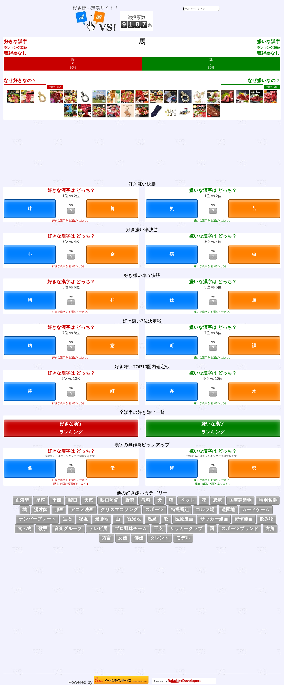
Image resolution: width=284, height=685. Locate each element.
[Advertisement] (186, 21)
